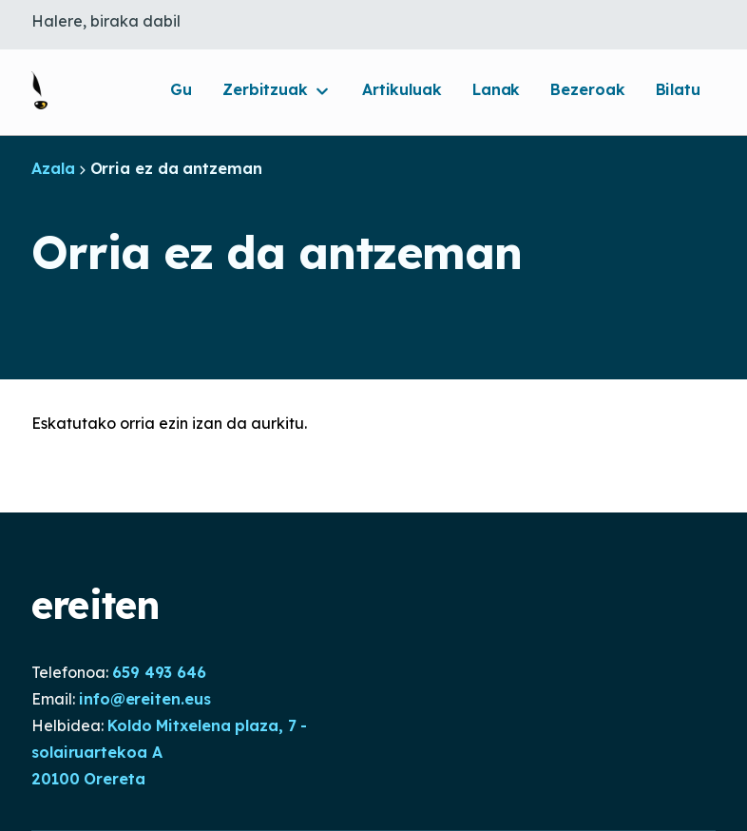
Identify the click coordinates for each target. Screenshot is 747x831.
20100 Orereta (88, 778)
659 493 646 (159, 672)
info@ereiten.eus (144, 698)
